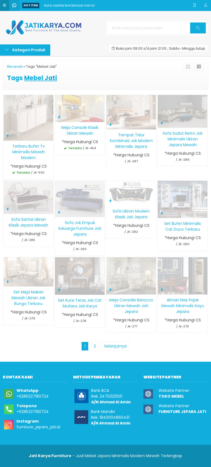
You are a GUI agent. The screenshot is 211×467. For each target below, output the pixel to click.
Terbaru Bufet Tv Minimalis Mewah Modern (28, 151)
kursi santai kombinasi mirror (69, 5)
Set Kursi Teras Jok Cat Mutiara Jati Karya (80, 303)
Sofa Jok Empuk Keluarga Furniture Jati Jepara (80, 228)
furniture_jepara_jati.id (38, 427)
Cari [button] (198, 29)
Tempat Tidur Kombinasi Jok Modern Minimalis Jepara (131, 140)
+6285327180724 (32, 396)
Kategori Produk (25, 50)
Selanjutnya (115, 346)
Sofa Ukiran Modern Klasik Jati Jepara (131, 214)
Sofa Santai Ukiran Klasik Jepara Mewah (28, 222)
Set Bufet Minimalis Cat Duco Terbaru (182, 226)
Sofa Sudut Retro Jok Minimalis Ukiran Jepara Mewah (182, 139)
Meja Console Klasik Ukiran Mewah (79, 130)
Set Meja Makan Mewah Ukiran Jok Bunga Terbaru (28, 297)
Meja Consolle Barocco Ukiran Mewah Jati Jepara (131, 305)
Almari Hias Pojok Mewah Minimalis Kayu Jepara (182, 305)
